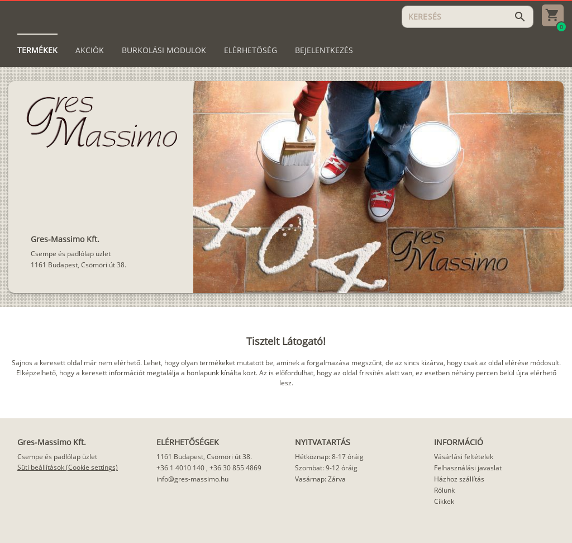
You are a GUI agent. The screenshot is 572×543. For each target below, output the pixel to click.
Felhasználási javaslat (468, 468)
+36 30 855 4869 (235, 468)
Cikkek (444, 501)
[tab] (37, 50)
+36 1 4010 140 (180, 468)
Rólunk (444, 490)
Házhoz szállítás (459, 479)
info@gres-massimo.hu (192, 479)
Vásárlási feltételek (463, 456)
